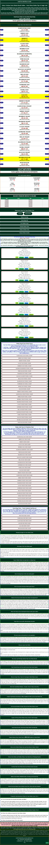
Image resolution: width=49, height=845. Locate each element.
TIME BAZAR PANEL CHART (24, 371)
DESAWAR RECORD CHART (24, 528)
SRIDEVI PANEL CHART (24, 360)
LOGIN (20, 213)
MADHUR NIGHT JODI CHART (24, 483)
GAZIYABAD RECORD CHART (24, 520)
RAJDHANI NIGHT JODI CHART (24, 493)
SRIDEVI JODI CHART (24, 441)
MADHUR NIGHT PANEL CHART (24, 401)
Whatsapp (21, 257)
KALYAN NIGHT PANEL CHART (24, 417)
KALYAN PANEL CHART (24, 389)
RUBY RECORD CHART (24, 515)
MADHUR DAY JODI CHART (24, 454)
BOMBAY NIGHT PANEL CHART (24, 399)
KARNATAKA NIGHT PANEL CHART (24, 394)
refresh (47, 842)
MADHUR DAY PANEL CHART (24, 373)
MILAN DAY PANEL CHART (24, 378)
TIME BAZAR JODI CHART (24, 452)
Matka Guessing (24, 217)
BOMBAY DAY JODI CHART (24, 447)
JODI (2, 29)
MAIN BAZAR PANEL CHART (24, 422)
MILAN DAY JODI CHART (24, 459)
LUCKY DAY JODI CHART (24, 444)
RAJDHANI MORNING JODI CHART (24, 449)
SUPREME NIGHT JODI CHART (24, 488)
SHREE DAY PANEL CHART (24, 358)
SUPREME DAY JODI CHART (24, 465)
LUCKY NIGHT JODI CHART (24, 485)
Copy (17, 257)
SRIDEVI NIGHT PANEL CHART (24, 391)
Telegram (31, 257)
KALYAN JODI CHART (24, 470)
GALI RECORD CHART (24, 525)
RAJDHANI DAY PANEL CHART (24, 381)
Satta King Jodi (24, 220)
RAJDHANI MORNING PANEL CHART (24, 368)
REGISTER (28, 213)
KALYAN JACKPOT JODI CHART (24, 457)
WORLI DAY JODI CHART (24, 467)
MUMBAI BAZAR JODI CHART (24, 501)
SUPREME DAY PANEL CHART (24, 383)
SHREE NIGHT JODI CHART (24, 477)
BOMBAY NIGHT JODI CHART (24, 480)
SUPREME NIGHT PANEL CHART (24, 407)
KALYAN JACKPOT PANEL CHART (24, 376)
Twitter (26, 257)
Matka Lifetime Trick (24, 229)
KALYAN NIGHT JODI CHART (24, 498)
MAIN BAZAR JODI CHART (24, 503)
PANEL (47, 29)
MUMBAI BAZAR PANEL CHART (24, 419)
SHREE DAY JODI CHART (24, 439)
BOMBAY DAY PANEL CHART (24, 365)
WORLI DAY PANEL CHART (24, 386)
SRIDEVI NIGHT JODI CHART (24, 472)
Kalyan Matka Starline (24, 232)
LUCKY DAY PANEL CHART (24, 363)
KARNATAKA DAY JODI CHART (24, 436)
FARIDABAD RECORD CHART (24, 518)
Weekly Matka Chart (24, 226)
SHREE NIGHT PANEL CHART (24, 396)
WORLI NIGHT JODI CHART (24, 495)
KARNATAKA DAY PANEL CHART (24, 355)
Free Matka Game (25, 223)
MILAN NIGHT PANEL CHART (24, 409)
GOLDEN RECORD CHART (24, 523)
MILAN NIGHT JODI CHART (24, 490)
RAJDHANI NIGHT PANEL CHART (24, 412)
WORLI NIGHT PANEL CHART (24, 414)
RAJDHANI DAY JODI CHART (24, 462)
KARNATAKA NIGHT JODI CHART (24, 475)
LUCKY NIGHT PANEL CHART (25, 404)
